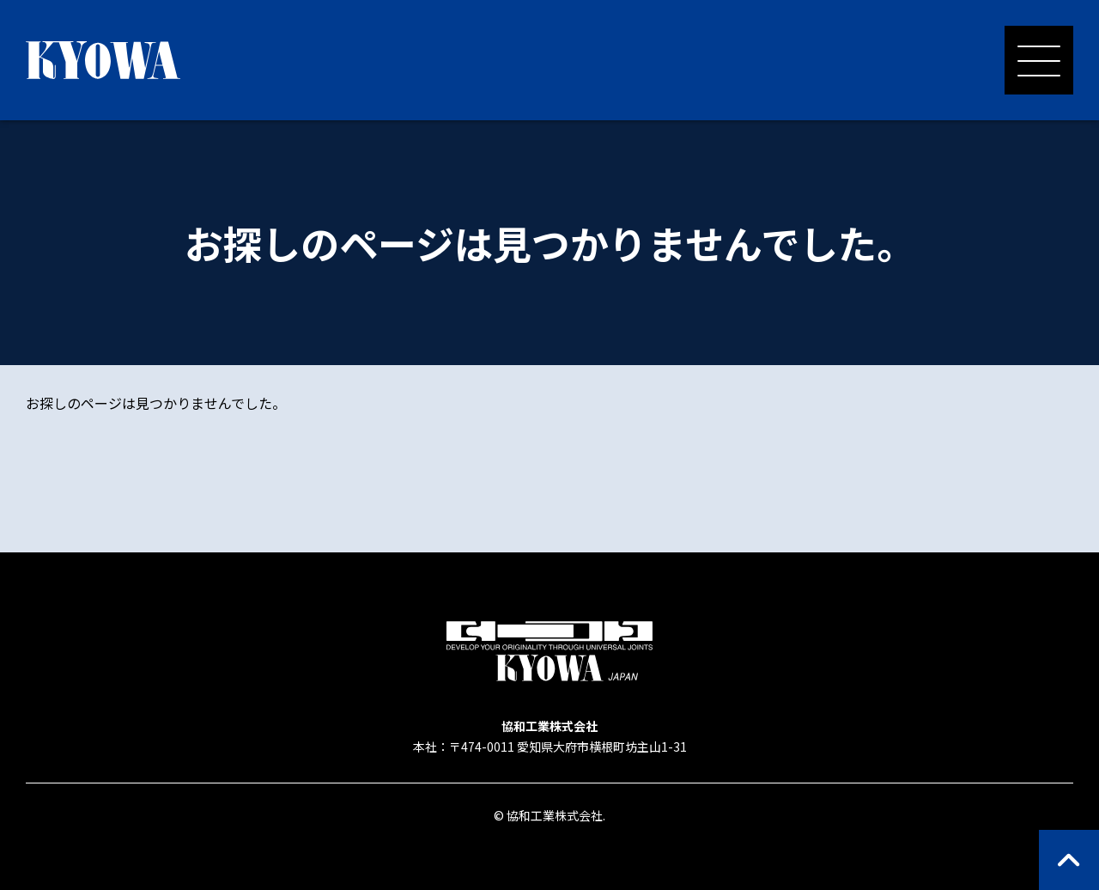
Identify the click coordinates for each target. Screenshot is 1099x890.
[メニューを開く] (1039, 60)
